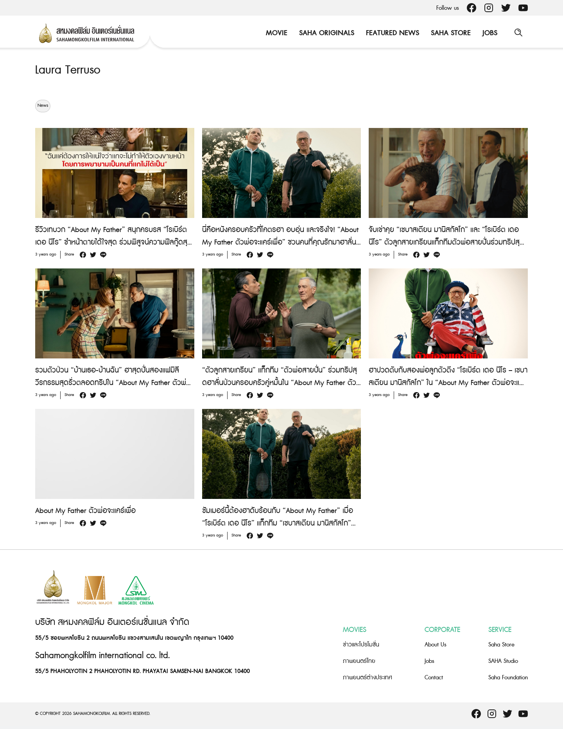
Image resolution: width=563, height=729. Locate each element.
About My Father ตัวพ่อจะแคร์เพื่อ (85, 510)
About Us (435, 644)
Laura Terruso (67, 70)
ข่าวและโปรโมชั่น (361, 644)
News (43, 105)
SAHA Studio (503, 661)
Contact (434, 677)
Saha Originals (325, 33)
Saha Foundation (508, 677)
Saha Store (450, 33)
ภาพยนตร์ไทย (359, 661)
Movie (276, 33)
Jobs (489, 33)
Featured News (391, 33)
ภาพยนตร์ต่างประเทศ (367, 677)
